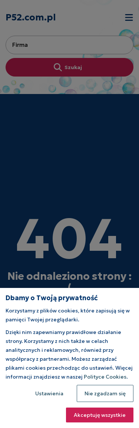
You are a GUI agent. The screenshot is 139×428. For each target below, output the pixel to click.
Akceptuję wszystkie (100, 415)
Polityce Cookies (105, 376)
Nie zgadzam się (105, 393)
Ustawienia (49, 393)
